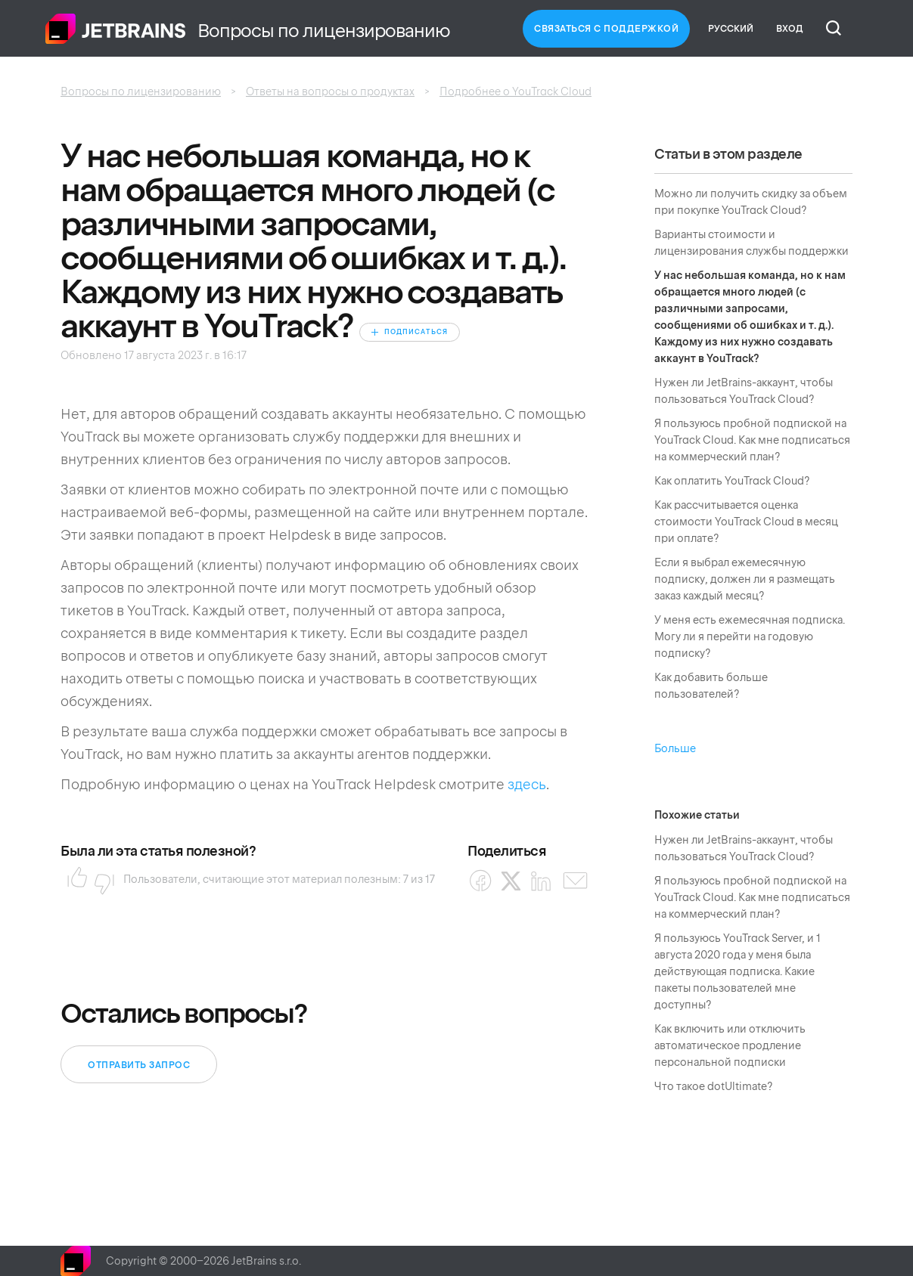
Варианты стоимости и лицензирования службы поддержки (751, 242)
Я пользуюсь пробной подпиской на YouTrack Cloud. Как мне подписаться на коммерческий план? (752, 440)
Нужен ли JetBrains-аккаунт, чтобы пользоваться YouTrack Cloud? (743, 390)
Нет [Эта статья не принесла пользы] (100, 880)
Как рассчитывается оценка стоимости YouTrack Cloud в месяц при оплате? (746, 521)
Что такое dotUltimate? (713, 1086)
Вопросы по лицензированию (141, 91)
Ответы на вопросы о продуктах (330, 91)
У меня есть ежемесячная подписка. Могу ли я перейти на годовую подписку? (749, 636)
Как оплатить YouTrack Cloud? (732, 481)
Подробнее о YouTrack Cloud (515, 91)
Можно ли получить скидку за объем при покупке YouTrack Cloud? (750, 201)
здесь (527, 784)
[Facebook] (480, 881)
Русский (730, 28)
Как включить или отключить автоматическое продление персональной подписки (730, 1045)
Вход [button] (789, 28)
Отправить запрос (139, 1065)
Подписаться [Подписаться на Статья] (416, 332)
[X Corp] (511, 881)
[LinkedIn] (541, 881)
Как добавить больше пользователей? (711, 685)
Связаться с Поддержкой (606, 28)
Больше (675, 748)
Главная (115, 29)
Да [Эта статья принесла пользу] (73, 880)
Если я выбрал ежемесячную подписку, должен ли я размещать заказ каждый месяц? (744, 579)
